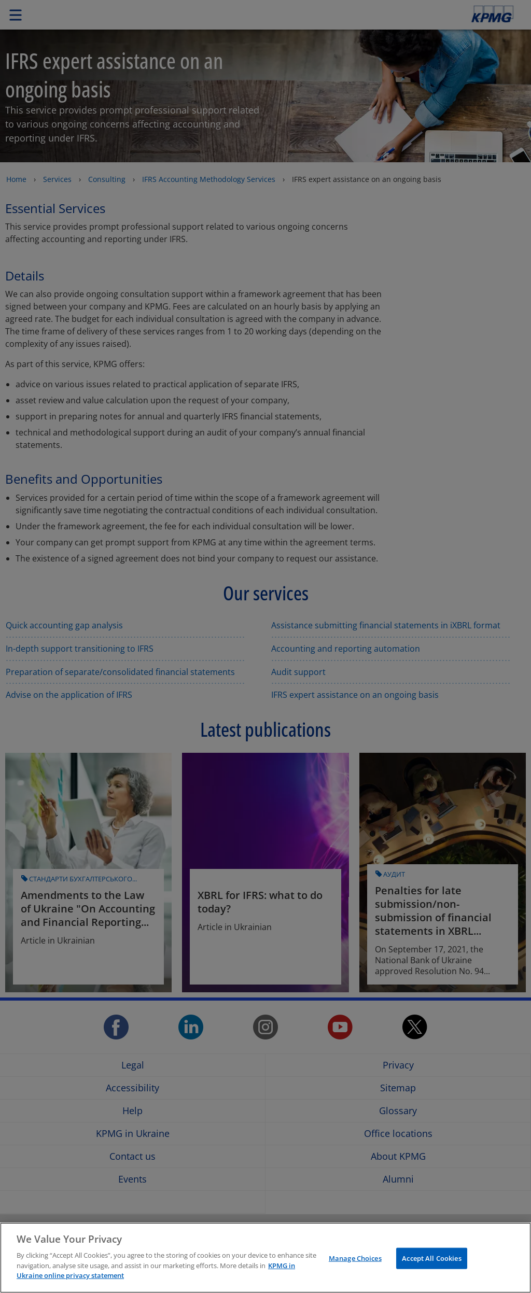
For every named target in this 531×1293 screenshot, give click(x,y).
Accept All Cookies (431, 1257)
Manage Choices (355, 1257)
